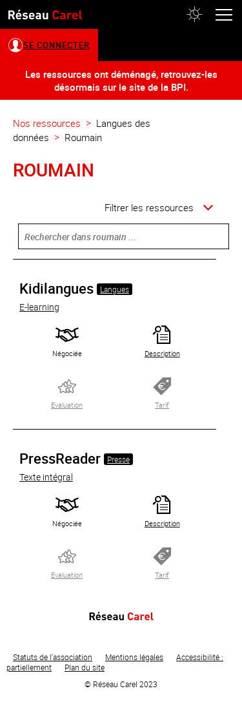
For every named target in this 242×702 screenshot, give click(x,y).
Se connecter (56, 45)
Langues (114, 289)
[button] (194, 14)
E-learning (39, 307)
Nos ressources (47, 123)
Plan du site (85, 667)
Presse (118, 459)
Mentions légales (134, 657)
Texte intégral (46, 477)
